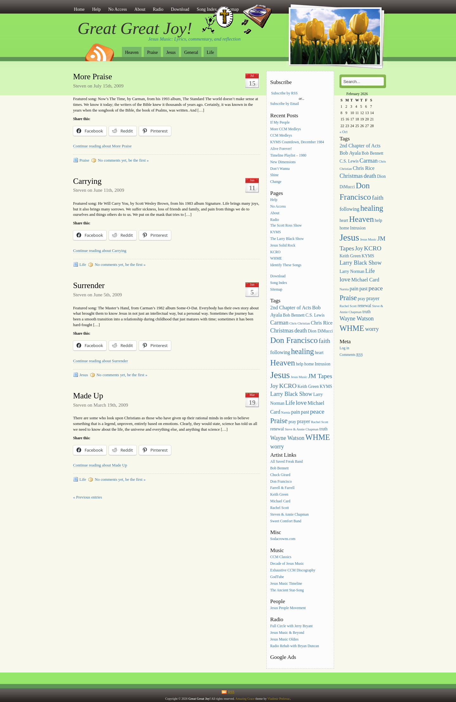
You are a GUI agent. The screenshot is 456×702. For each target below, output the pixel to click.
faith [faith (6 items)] (324, 340)
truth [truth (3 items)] (324, 429)
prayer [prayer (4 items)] (303, 421)
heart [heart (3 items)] (319, 352)
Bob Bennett (279, 468)
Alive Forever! (281, 149)
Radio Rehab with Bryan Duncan (294, 646)
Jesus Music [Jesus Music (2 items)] (299, 377)
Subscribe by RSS (284, 93)
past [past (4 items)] (305, 412)
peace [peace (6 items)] (317, 411)
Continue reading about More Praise (102, 146)
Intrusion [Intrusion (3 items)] (322, 364)
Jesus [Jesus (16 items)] (280, 375)
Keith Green (279, 495)
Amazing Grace (245, 698)
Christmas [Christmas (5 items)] (282, 330)
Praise (152, 52)
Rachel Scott (279, 508)
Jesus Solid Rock (282, 245)
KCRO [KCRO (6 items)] (287, 385)
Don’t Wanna (279, 169)
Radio (158, 9)
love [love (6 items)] (301, 402)
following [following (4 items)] (280, 352)
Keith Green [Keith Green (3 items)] (308, 386)
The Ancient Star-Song (287, 590)
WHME (276, 259)
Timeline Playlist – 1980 (288, 155)
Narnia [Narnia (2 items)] (285, 412)
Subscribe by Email (284, 104)
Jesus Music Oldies (284, 639)
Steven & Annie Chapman (289, 514)
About (139, 9)
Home (79, 9)
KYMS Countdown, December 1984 (297, 142)
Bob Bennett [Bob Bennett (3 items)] (294, 315)
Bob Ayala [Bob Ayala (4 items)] (350, 153)
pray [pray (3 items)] (292, 421)
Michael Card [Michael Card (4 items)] (365, 279)
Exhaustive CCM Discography (292, 570)
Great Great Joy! (135, 28)
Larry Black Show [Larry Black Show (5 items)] (291, 394)
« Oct (343, 132)
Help (96, 9)
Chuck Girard (280, 475)
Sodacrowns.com (282, 539)
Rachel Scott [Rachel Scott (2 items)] (319, 422)
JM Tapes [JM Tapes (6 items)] (320, 375)
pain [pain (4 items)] (295, 412)
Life (210, 52)
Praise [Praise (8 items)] (279, 421)
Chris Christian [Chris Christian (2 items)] (299, 323)
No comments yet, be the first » (123, 160)
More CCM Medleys (285, 129)
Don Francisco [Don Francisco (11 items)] (294, 340)
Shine (274, 175)
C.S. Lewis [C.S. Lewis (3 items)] (315, 315)
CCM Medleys (281, 136)
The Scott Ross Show (286, 225)
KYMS (275, 232)
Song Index (278, 283)
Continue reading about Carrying (99, 250)
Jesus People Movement (288, 608)
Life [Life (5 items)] (290, 403)
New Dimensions (282, 162)
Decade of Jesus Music (287, 564)
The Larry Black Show (287, 239)
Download (180, 9)
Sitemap (276, 289)
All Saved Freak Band (286, 462)
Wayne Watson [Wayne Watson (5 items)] (287, 438)
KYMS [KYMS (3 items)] (326, 386)
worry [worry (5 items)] (277, 446)
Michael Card (280, 501)
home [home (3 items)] (309, 364)
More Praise (92, 76)
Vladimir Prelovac (278, 698)
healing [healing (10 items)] (302, 351)
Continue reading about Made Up (100, 465)
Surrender (89, 285)
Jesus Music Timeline (286, 584)
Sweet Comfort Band (285, 521)
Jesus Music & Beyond (287, 633)
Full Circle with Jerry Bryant (291, 626)
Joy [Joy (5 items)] (274, 386)
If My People (279, 122)
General (191, 52)
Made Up (88, 395)
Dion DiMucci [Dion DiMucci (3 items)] (320, 331)
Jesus (170, 52)
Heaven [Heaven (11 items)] (282, 362)
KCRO (275, 252)
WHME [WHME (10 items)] (317, 437)
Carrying (87, 181)
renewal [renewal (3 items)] (277, 429)
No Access (117, 9)
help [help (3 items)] (299, 364)
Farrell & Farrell (282, 488)
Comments (351, 355)
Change (275, 182)
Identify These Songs (285, 265)
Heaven (131, 52)
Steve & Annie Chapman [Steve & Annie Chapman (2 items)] (301, 429)
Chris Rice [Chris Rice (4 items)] (321, 322)
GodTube (277, 577)
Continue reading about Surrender (100, 361)
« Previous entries (87, 497)
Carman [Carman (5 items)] (279, 322)
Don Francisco (281, 482)
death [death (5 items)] (300, 330)
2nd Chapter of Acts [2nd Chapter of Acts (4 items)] (290, 307)
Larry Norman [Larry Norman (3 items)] (351, 271)
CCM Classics (280, 557)
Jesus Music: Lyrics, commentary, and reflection (194, 39)
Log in (344, 348)
